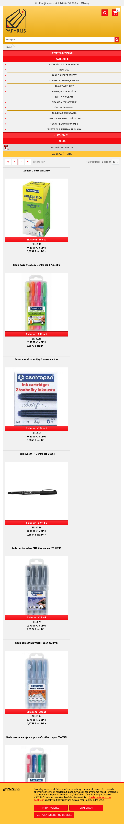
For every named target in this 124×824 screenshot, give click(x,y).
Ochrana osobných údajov (62, 754)
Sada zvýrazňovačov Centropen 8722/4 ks (91, 170)
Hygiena (64, 70)
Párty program (64, 97)
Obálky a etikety (64, 86)
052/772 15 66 (70, 3)
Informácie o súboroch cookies (62, 759)
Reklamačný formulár (62, 770)
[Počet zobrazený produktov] (115, 162)
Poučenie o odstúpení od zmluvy (62, 780)
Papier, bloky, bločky (64, 91)
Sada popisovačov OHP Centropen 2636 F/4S (33, 343)
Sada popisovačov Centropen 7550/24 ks (32, 603)
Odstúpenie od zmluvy (62, 775)
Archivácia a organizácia (64, 64)
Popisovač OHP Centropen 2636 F (91, 257)
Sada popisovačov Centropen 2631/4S (91, 343)
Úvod (9, 47)
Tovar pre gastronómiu (64, 124)
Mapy (86, 3)
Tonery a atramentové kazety (64, 118)
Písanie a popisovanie (64, 102)
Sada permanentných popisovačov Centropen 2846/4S (32, 431)
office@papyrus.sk (47, 3)
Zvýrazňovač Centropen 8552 (32, 517)
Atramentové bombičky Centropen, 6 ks (32, 257)
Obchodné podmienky (62, 739)
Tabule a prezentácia (64, 113)
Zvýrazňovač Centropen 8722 (91, 430)
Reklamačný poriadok (62, 744)
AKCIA (62, 141)
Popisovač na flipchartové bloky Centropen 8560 (91, 517)
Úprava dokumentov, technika (64, 129)
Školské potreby (64, 108)
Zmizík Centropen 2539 (32, 170)
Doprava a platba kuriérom (62, 749)
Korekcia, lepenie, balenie (64, 80)
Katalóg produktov (62, 147)
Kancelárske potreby (64, 75)
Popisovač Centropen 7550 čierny (91, 603)
